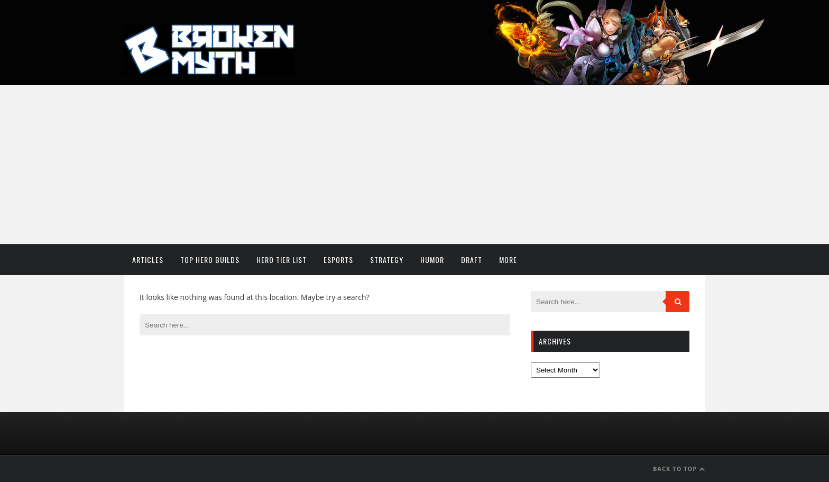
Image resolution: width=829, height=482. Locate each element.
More (508, 259)
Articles (147, 259)
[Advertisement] (414, 164)
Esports (338, 259)
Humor (432, 259)
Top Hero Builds (210, 259)
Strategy (386, 259)
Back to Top (679, 468)
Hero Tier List (281, 259)
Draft (471, 259)
